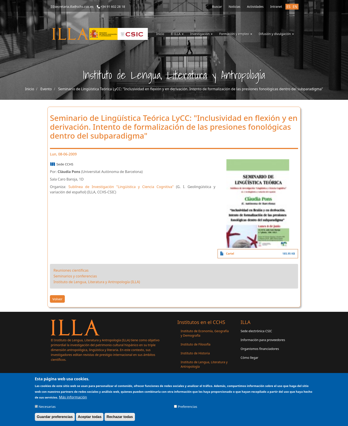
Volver (57, 299)
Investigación (201, 34)
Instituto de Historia (195, 353)
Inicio (160, 34)
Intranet (276, 6)
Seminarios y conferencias (75, 276)
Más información (73, 397)
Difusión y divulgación (276, 34)
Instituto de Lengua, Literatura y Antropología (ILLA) (96, 281)
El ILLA (177, 34)
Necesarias (47, 406)
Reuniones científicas (71, 270)
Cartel (230, 253)
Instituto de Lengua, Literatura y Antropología (204, 364)
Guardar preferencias (55, 417)
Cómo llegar (249, 357)
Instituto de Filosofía (195, 344)
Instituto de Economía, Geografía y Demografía (205, 333)
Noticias (234, 6)
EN (295, 6)
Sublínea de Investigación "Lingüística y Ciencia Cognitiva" (121, 186)
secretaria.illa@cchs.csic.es (74, 6)
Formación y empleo (235, 34)
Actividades (255, 6)
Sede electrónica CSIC (256, 331)
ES (289, 6)
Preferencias (187, 406)
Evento (46, 88)
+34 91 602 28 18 (113, 6)
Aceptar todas (90, 417)
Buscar (217, 6)
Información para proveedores (263, 340)
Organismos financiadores (260, 349)
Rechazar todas (120, 417)
